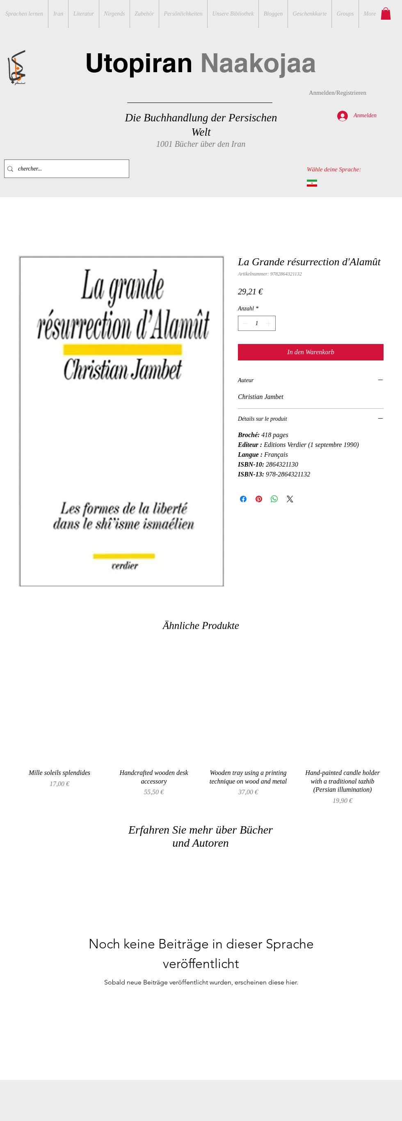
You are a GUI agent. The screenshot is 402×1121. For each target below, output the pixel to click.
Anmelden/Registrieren (337, 92)
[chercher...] (65, 169)
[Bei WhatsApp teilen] (274, 499)
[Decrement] (244, 323)
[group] (201, 726)
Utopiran (200, 62)
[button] (386, 13)
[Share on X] (290, 499)
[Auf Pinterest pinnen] (259, 499)
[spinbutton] (256, 323)
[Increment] (269, 323)
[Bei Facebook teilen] (243, 499)
